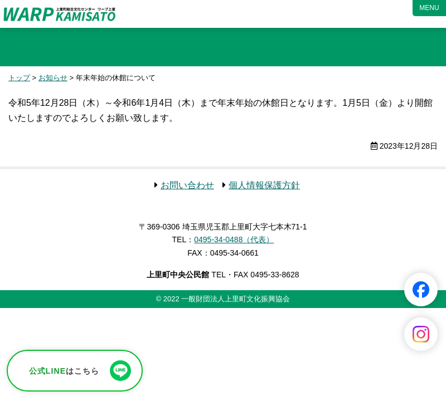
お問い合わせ (187, 185)
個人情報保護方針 (264, 185)
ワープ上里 (60, 14)
